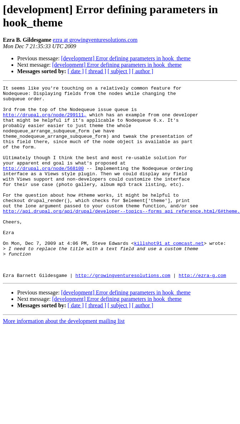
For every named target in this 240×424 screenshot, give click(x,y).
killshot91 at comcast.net (169, 275)
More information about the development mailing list (63, 360)
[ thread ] (95, 71)
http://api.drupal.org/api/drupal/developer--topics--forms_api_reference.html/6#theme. (121, 236)
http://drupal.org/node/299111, (45, 121)
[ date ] (76, 71)
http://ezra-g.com (202, 314)
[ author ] (142, 71)
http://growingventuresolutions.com (122, 314)
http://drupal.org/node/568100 (43, 185)
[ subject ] (119, 71)
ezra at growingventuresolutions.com (95, 40)
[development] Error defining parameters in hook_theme (126, 58)
